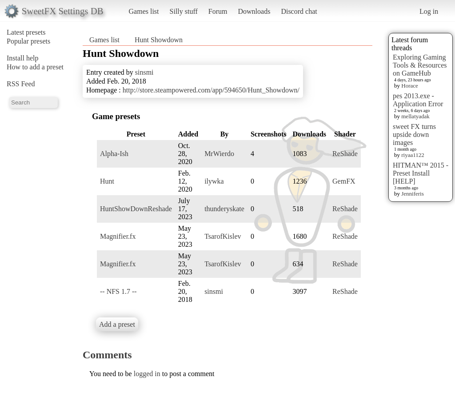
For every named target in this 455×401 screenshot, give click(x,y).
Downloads (254, 11)
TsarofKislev (222, 236)
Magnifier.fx (118, 236)
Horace (409, 85)
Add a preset (117, 324)
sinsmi (144, 72)
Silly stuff (184, 11)
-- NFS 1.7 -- (118, 291)
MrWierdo (219, 153)
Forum (218, 11)
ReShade (345, 153)
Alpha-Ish (114, 153)
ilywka (214, 181)
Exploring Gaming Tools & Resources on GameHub (420, 65)
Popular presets (28, 41)
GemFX (343, 181)
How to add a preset (35, 67)
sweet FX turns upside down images (414, 134)
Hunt (107, 181)
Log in (428, 11)
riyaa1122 (412, 155)
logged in (147, 373)
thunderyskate (224, 209)
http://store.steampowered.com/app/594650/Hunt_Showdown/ (211, 90)
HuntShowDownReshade (136, 209)
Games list (144, 11)
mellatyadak (415, 116)
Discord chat (299, 11)
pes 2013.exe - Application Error (418, 100)
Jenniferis (412, 193)
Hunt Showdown (159, 40)
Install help (23, 58)
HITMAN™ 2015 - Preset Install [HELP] (420, 173)
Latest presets (26, 32)
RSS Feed (21, 84)
